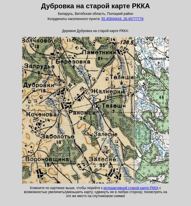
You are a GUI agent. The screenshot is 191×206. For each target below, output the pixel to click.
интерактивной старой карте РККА (131, 188)
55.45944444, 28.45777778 (122, 19)
